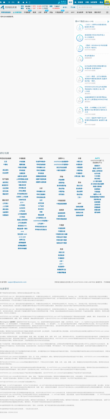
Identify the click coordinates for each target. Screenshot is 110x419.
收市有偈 (97, 173)
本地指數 (22, 161)
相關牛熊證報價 (41, 179)
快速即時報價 (41, 161)
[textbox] (94, 7)
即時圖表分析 (41, 167)
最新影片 (97, 166)
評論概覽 (61, 180)
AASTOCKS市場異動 (41, 221)
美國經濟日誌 (61, 269)
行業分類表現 (22, 182)
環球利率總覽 (22, 248)
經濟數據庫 (22, 242)
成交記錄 (41, 203)
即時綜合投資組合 (41, 229)
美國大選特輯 (97, 186)
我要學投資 (97, 199)
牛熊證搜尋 (61, 228)
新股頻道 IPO (22, 226)
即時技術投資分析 (41, 226)
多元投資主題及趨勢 (97, 184)
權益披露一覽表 (22, 229)
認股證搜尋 (61, 213)
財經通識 (97, 202)
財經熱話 (97, 189)
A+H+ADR (22, 237)
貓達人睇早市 (97, 168)
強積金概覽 (79, 207)
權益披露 (41, 215)
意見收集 (5, 191)
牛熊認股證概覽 (61, 204)
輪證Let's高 (97, 194)
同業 (41, 212)
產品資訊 (5, 170)
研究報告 (61, 194)
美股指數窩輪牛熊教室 (97, 197)
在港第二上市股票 (22, 197)
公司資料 (40, 224)
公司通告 (22, 205)
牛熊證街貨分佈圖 (61, 234)
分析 (61, 261)
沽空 (41, 200)
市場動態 (61, 258)
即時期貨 (22, 170)
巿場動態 (79, 173)
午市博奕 (97, 176)
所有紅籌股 (22, 191)
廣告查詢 (5, 209)
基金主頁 (79, 185)
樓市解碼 (97, 212)
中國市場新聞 (61, 170)
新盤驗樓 (97, 207)
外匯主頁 (79, 161)
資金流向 (41, 209)
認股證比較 (61, 216)
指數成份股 (22, 185)
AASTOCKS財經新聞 (61, 161)
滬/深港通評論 (61, 185)
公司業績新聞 (22, 214)
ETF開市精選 (97, 181)
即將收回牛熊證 (61, 237)
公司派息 (22, 211)
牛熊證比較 (61, 231)
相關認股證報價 (41, 176)
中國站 (5, 164)
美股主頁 (61, 252)
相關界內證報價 (41, 182)
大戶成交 (41, 206)
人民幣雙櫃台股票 (22, 179)
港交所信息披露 (61, 167)
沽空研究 (22, 208)
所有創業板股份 (22, 194)
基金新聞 (79, 191)
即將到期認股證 (61, 219)
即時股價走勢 (41, 197)
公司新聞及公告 (41, 218)
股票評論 (61, 183)
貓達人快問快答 (97, 171)
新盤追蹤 (97, 210)
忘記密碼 (5, 188)
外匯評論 (61, 191)
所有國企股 (22, 188)
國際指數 (22, 164)
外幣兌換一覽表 (79, 176)
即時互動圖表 (41, 170)
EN (13, 2)
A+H (22, 231)
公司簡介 (5, 203)
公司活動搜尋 (22, 223)
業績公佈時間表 (22, 220)
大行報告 (22, 217)
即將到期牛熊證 (61, 240)
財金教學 (5, 173)
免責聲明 (5, 212)
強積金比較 (79, 212)
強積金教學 (79, 215)
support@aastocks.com (17, 282)
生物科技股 (22, 200)
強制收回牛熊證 (61, 243)
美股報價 (61, 255)
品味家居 (97, 204)
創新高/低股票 (22, 176)
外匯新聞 (79, 167)
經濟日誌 (22, 240)
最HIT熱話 (84, 21)
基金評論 (61, 188)
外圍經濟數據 (61, 272)
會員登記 (5, 182)
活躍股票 (22, 173)
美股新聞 (61, 266)
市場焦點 (97, 192)
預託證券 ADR (22, 234)
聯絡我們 (5, 194)
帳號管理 (5, 185)
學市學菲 (97, 179)
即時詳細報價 (41, 164)
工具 (80, 197)
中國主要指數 (22, 167)
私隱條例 (5, 215)
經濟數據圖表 (22, 245)
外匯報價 (79, 164)
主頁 (5, 161)
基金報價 (79, 188)
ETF (22, 202)
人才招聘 (5, 206)
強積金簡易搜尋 (79, 209)
